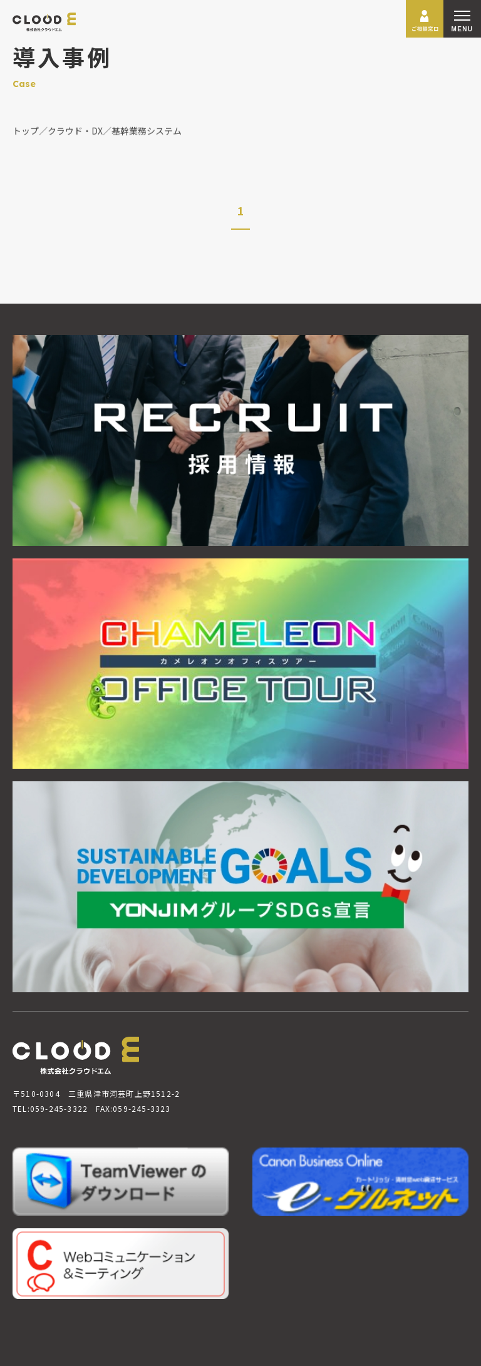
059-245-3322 (59, 1108)
